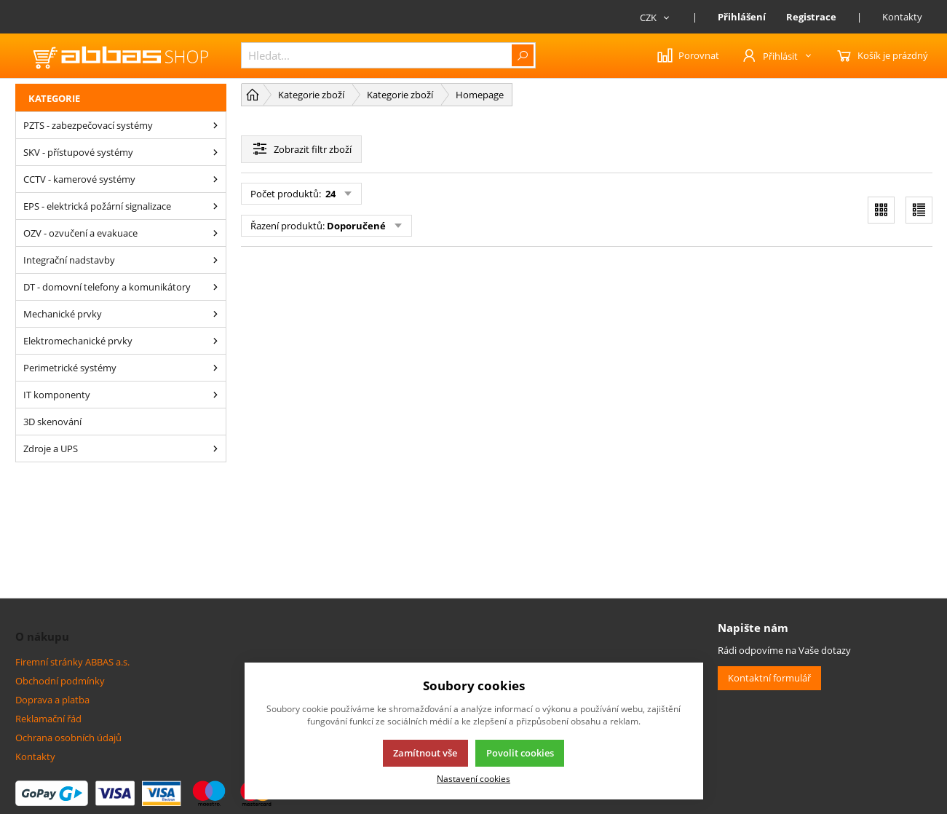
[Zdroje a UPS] (215, 448)
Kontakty (902, 16)
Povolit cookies (520, 752)
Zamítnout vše (425, 752)
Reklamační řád (48, 718)
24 (329, 193)
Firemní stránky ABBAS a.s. (72, 661)
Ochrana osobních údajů (68, 737)
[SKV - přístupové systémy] (215, 152)
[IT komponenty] (215, 394)
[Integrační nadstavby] (215, 260)
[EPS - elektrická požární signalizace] (215, 206)
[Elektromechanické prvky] (215, 341)
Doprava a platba (52, 699)
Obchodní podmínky (60, 680)
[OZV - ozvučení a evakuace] (215, 233)
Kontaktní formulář (769, 677)
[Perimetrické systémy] (215, 368)
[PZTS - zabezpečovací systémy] (215, 125)
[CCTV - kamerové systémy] (215, 179)
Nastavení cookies (473, 778)
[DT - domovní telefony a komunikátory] (215, 287)
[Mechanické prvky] (215, 314)
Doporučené (356, 225)
